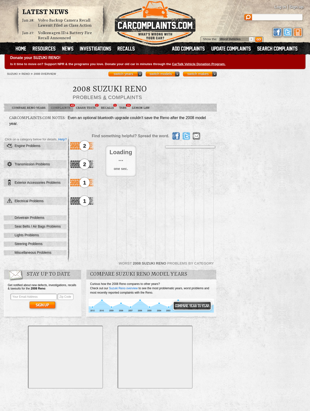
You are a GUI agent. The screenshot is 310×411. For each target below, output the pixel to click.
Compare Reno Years (29, 108)
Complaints (62, 107)
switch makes (198, 74)
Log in (280, 7)
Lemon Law (141, 108)
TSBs (124, 107)
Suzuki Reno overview (123, 288)
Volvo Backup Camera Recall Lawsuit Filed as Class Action (65, 23)
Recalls (108, 107)
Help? (62, 139)
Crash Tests (87, 107)
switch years (123, 74)
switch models (160, 74)
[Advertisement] (65, 357)
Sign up (296, 7)
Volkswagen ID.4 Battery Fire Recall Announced (65, 35)
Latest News (45, 12)
